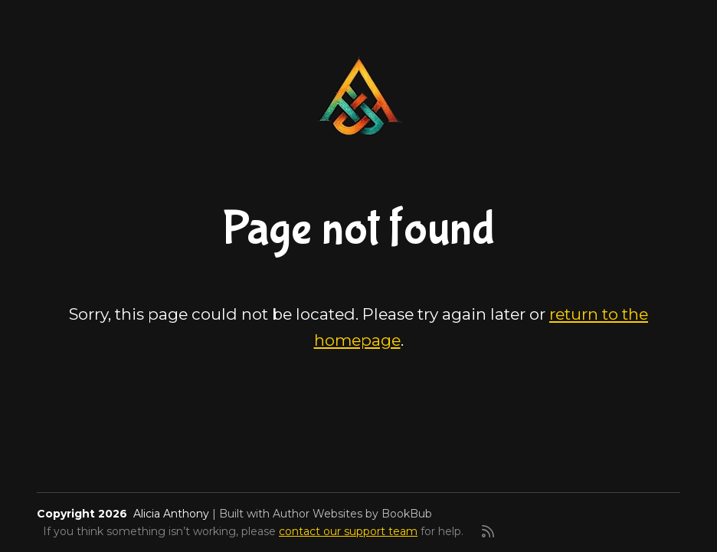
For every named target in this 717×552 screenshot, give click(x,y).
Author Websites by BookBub (352, 514)
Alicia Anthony (171, 514)
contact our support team (348, 531)
